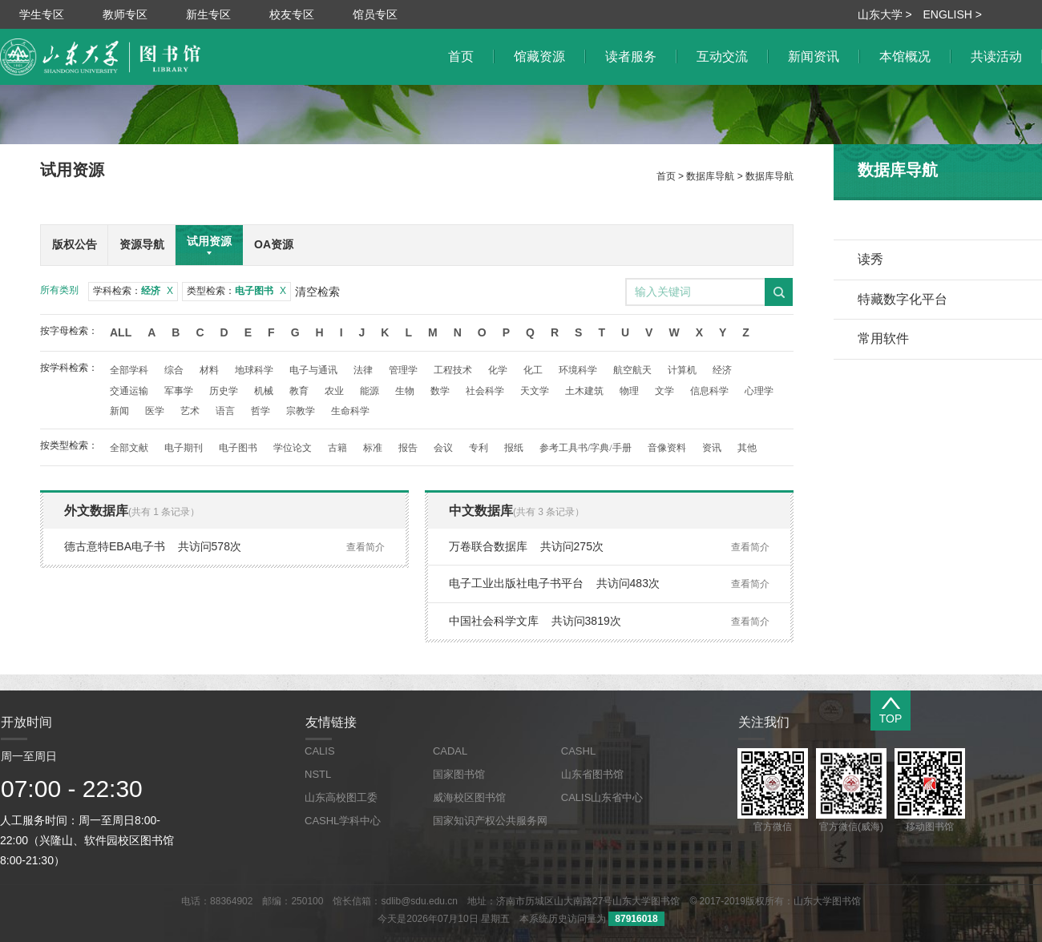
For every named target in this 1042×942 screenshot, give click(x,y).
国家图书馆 (459, 774)
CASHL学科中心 (343, 821)
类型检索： (236, 290)
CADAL (450, 751)
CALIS (320, 751)
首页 (666, 176)
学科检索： (133, 290)
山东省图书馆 (592, 774)
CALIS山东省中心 (602, 797)
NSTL (318, 774)
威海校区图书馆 (469, 797)
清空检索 (317, 291)
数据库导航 (710, 176)
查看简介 (365, 547)
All (120, 332)
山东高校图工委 (341, 797)
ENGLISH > (952, 14)
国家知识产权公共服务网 (490, 821)
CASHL (578, 751)
